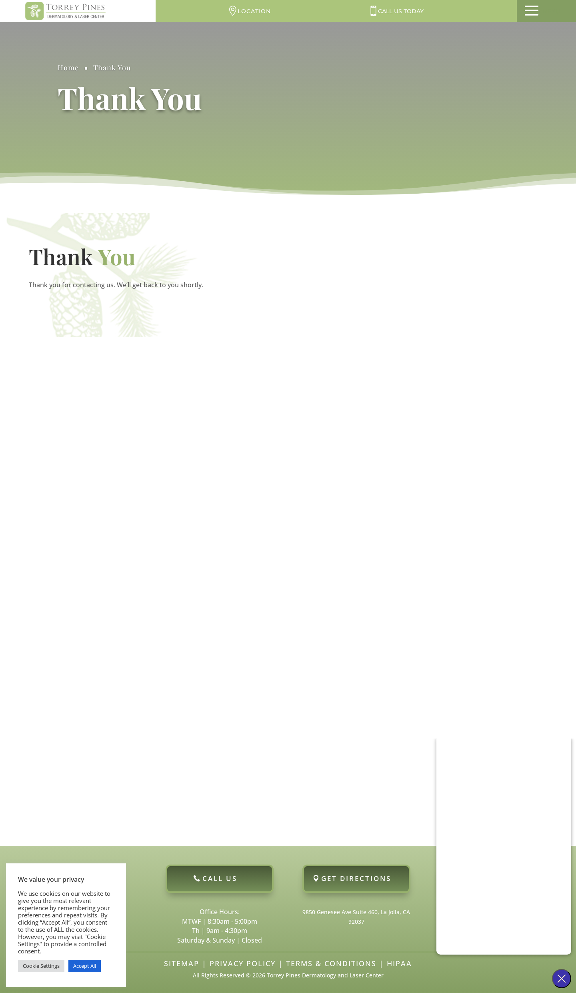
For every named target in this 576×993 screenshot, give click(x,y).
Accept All (84, 965)
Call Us (219, 878)
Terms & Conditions (331, 963)
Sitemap (181, 963)
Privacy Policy (243, 963)
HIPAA (399, 963)
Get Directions (356, 878)
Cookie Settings (41, 965)
